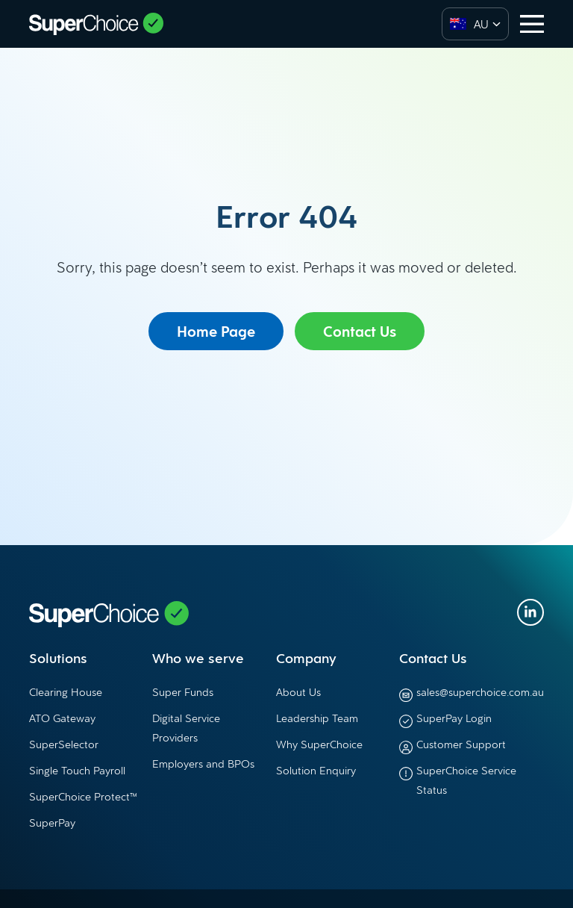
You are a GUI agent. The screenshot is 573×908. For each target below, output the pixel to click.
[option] (465, 24)
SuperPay (52, 822)
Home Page (216, 331)
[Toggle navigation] (532, 24)
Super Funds (182, 692)
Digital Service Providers (186, 727)
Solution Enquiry (316, 770)
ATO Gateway (62, 718)
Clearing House (65, 692)
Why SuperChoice (319, 744)
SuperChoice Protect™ (83, 796)
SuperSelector (63, 744)
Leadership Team (317, 718)
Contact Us (359, 331)
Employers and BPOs (203, 763)
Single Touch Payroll (77, 770)
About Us (298, 692)
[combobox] (475, 23)
